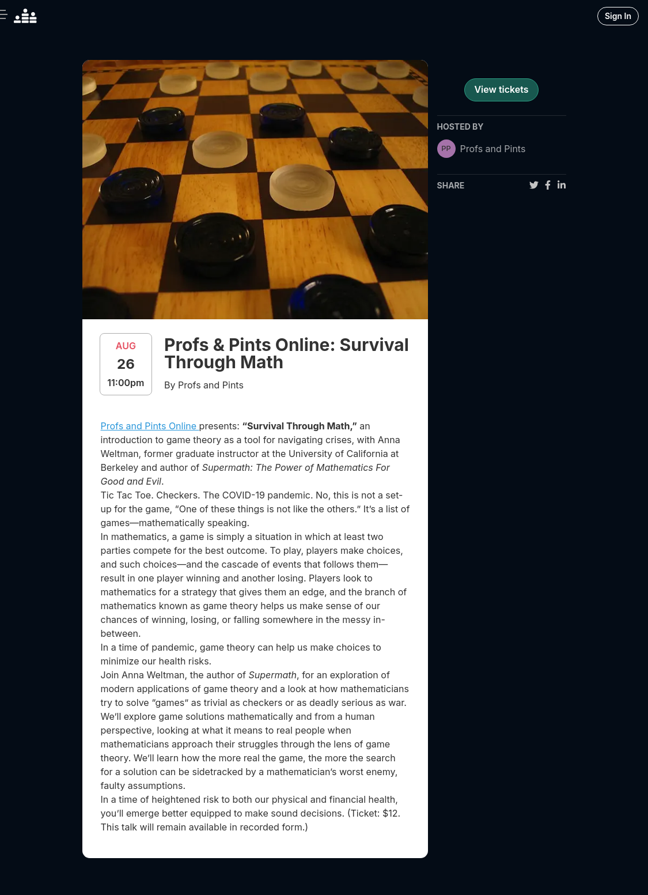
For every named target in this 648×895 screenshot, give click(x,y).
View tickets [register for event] (501, 89)
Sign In (618, 16)
